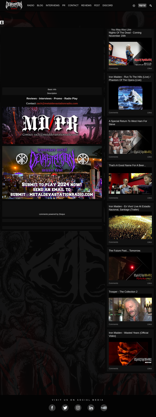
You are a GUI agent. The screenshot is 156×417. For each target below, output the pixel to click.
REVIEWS (86, 5)
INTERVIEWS (52, 5)
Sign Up (142, 5)
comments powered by (52, 214)
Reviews (32, 98)
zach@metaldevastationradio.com (57, 103)
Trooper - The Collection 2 (123, 291)
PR (63, 5)
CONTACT (73, 5)
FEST (97, 5)
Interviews (45, 98)
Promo (58, 98)
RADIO (30, 5)
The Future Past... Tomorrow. (125, 250)
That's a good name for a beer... (127, 165)
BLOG (40, 5)
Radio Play (70, 98)
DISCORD (107, 5)
